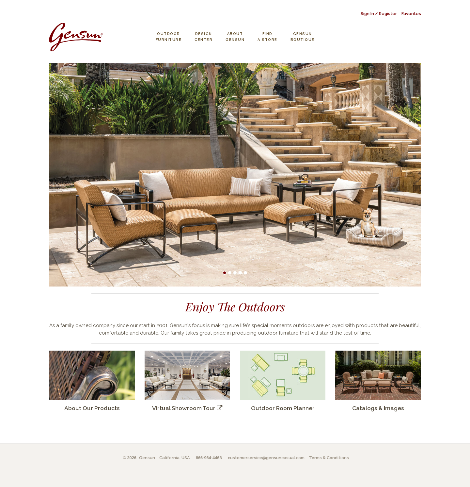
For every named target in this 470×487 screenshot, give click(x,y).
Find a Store (267, 37)
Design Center (203, 37)
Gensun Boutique (302, 37)
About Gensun (235, 37)
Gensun (147, 457)
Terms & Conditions (329, 457)
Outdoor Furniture (169, 37)
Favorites (411, 13)
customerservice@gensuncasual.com (266, 457)
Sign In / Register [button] (379, 13)
